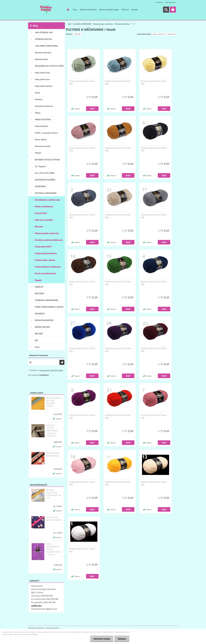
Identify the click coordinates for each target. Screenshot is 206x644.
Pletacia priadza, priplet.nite (103, 23)
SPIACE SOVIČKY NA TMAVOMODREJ (53, 518)
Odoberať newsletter (38, 355)
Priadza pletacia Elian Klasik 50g (82, 82)
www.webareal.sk (52, 628)
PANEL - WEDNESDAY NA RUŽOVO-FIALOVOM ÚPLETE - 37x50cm (53, 549)
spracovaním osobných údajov (51, 370)
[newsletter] (62, 362)
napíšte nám (36, 605)
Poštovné (125, 9)
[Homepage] (68, 10)
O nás (75, 9)
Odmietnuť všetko (101, 638)
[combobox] (159, 34)
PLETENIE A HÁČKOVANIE (82, 23)
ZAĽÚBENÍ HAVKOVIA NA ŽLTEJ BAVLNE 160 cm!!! (53, 494)
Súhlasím (122, 638)
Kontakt (135, 9)
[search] (166, 10)
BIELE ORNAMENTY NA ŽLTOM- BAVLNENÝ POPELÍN (54, 402)
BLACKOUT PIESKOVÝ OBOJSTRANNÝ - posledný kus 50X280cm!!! (52, 430)
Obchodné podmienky (88, 9)
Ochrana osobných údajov (109, 9)
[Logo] (46, 9)
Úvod (69, 23)
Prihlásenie (159, 2)
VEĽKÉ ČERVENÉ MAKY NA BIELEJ (52, 454)
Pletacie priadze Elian (122, 23)
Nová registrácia (170, 2)
